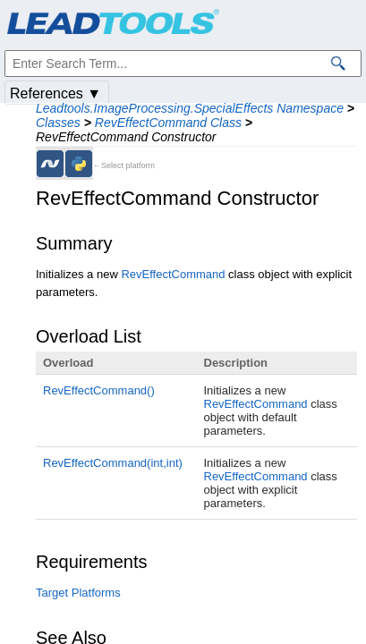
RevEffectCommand (173, 274)
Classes (58, 122)
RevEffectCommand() (99, 390)
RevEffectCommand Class (168, 122)
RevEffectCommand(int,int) (113, 463)
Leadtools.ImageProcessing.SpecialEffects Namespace (190, 108)
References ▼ (55, 93)
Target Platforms (78, 592)
